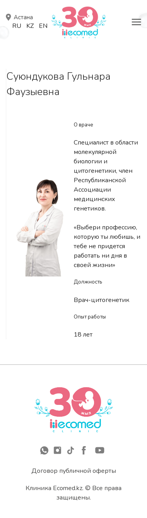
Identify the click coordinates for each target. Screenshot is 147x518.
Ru (16, 26)
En (43, 26)
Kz (30, 26)
